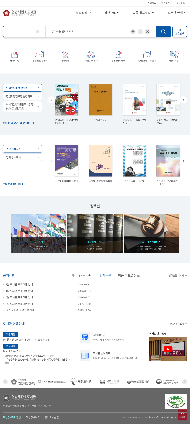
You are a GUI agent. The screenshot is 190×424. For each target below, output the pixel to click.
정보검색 (83, 13)
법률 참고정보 (144, 13)
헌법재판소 (166, 3)
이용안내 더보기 (176, 320)
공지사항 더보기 (79, 272)
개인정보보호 (32, 414)
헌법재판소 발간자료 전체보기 (17, 119)
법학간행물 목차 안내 (147, 56)
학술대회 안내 (174, 56)
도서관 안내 (177, 13)
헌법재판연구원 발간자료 (19, 93)
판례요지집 (14, 56)
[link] (66, 101)
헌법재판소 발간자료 (17, 84)
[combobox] (90, 31)
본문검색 (179, 32)
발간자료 (112, 13)
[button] (51, 96)
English (181, 3)
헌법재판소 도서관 (19, 13)
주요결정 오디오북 (91, 56)
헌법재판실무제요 (40, 56)
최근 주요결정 (129, 272)
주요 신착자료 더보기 (13, 180)
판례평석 (65, 56)
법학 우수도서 (13, 154)
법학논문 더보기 (176, 272)
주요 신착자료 (13, 145)
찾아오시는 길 (52, 414)
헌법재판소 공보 (118, 56)
